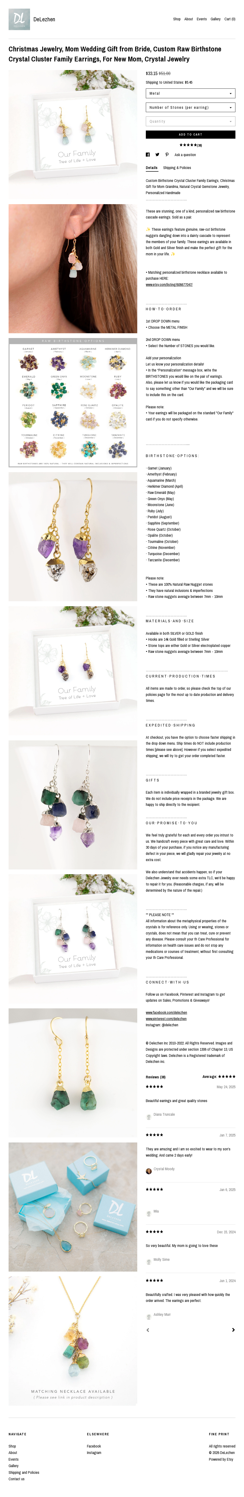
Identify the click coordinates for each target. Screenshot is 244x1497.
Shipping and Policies (24, 1472)
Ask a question (185, 154)
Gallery (216, 19)
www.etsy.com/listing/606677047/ (169, 284)
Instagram (94, 1452)
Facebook (94, 1446)
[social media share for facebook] (148, 154)
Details (152, 167)
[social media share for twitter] (157, 154)
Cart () (229, 19)
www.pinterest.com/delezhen (166, 1018)
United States (173, 82)
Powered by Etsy (221, 1459)
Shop (177, 19)
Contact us (17, 1478)
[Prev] (148, 1330)
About (188, 19)
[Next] (233, 1330)
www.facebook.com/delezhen (166, 1012)
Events (202, 19)
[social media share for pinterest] (167, 154)
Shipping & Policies (177, 167)
